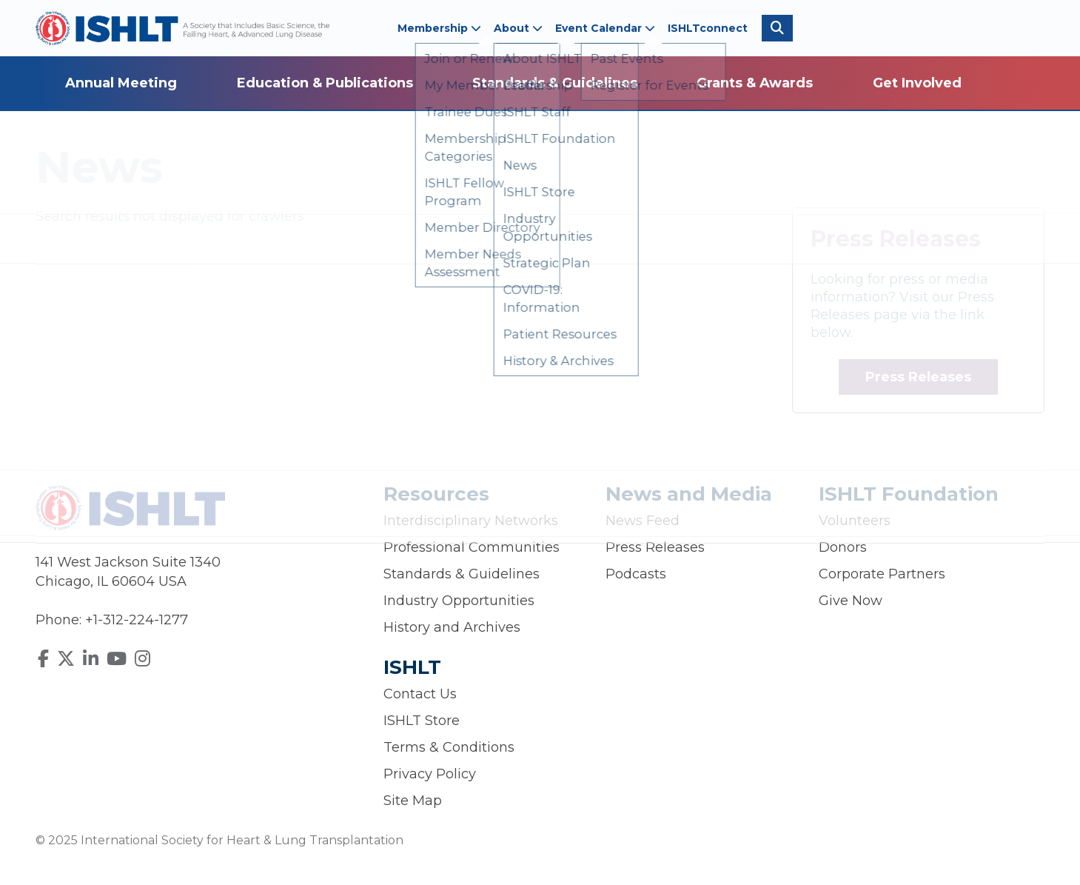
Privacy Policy (429, 774)
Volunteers (855, 520)
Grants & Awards (755, 83)
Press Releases (918, 377)
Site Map (412, 800)
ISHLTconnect (708, 28)
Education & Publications (325, 83)
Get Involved (917, 83)
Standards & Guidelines (554, 83)
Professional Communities (471, 547)
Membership (439, 28)
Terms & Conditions (448, 747)
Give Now (850, 600)
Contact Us (420, 694)
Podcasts (636, 574)
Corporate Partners (882, 574)
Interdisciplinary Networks (470, 520)
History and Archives (451, 627)
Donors (843, 547)
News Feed (643, 520)
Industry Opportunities (458, 600)
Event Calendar (605, 28)
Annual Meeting (121, 83)
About (518, 28)
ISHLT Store (421, 720)
